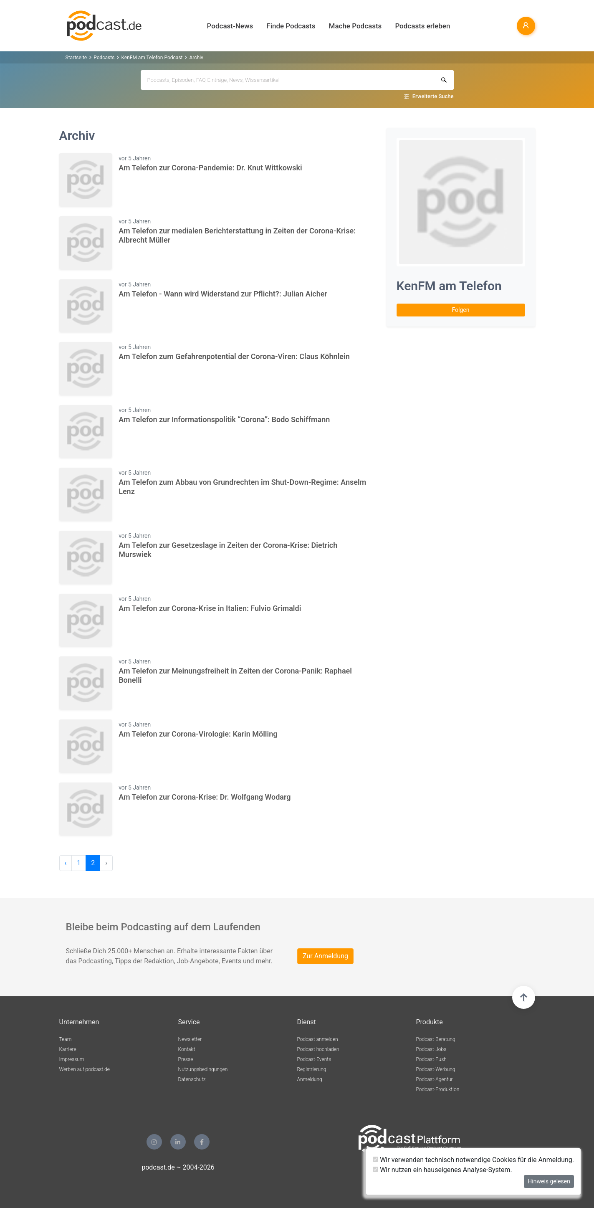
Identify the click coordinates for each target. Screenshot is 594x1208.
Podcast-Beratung (435, 1039)
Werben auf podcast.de (84, 1069)
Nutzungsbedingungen (203, 1069)
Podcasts (104, 58)
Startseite (76, 58)
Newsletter (190, 1039)
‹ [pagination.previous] (66, 863)
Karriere (67, 1049)
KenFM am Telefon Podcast (151, 58)
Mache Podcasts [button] (355, 26)
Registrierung (311, 1069)
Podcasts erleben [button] (422, 26)
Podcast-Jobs (431, 1049)
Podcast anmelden (317, 1039)
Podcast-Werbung (435, 1069)
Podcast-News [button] (230, 26)
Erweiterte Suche (433, 96)
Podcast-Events (314, 1059)
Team (65, 1039)
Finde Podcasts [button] (290, 26)
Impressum (71, 1059)
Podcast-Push (431, 1059)
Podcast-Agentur (434, 1079)
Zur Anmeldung (325, 956)
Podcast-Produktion (438, 1089)
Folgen (461, 309)
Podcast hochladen (318, 1049)
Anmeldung (309, 1079)
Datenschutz (192, 1079)
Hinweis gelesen (549, 1181)
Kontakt (186, 1049)
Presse (185, 1059)
